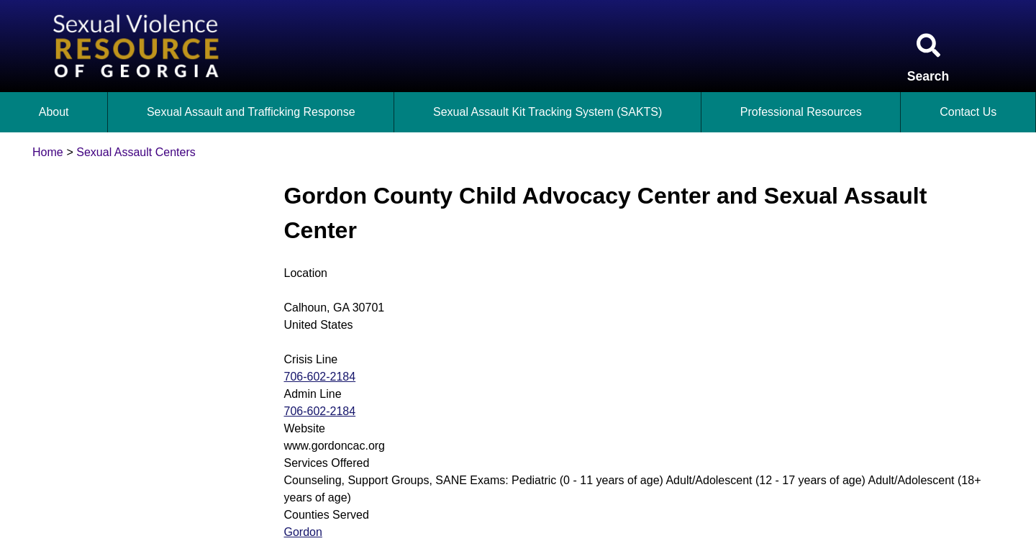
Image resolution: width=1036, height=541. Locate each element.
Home (47, 152)
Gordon (303, 532)
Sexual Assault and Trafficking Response (251, 112)
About (54, 112)
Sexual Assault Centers (135, 152)
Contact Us (968, 112)
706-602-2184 (320, 376)
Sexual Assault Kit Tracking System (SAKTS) (547, 112)
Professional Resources (801, 112)
